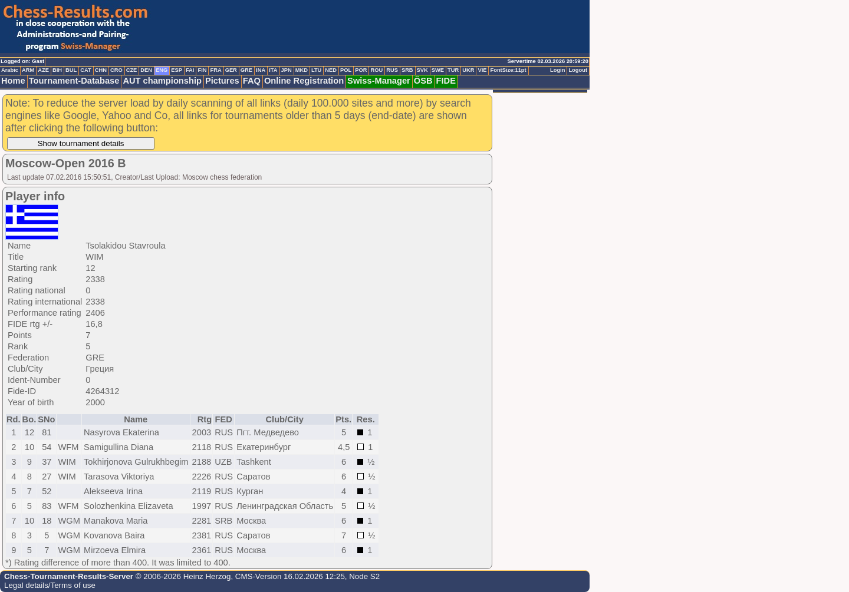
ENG (161, 70)
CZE (131, 70)
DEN (146, 70)
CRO (116, 70)
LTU (316, 70)
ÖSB (423, 80)
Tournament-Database (74, 80)
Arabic (9, 70)
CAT (85, 70)
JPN (286, 70)
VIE (482, 70)
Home (13, 80)
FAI (190, 70)
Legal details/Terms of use (50, 585)
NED (331, 70)
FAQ (252, 80)
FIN (202, 70)
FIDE (446, 80)
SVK (422, 70)
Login (557, 70)
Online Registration (304, 80)
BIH (57, 70)
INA (260, 70)
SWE (438, 70)
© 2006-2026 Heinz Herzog (182, 576)
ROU (376, 70)
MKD (301, 70)
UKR (468, 70)
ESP (176, 70)
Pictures (222, 80)
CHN (101, 70)
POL (345, 70)
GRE (246, 70)
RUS (392, 70)
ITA (273, 70)
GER (231, 70)
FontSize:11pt (508, 70)
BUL (71, 70)
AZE (43, 70)
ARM (28, 70)
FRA (215, 70)
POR (361, 70)
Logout (577, 70)
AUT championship (162, 80)
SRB (407, 70)
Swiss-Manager (378, 80)
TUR (453, 70)
